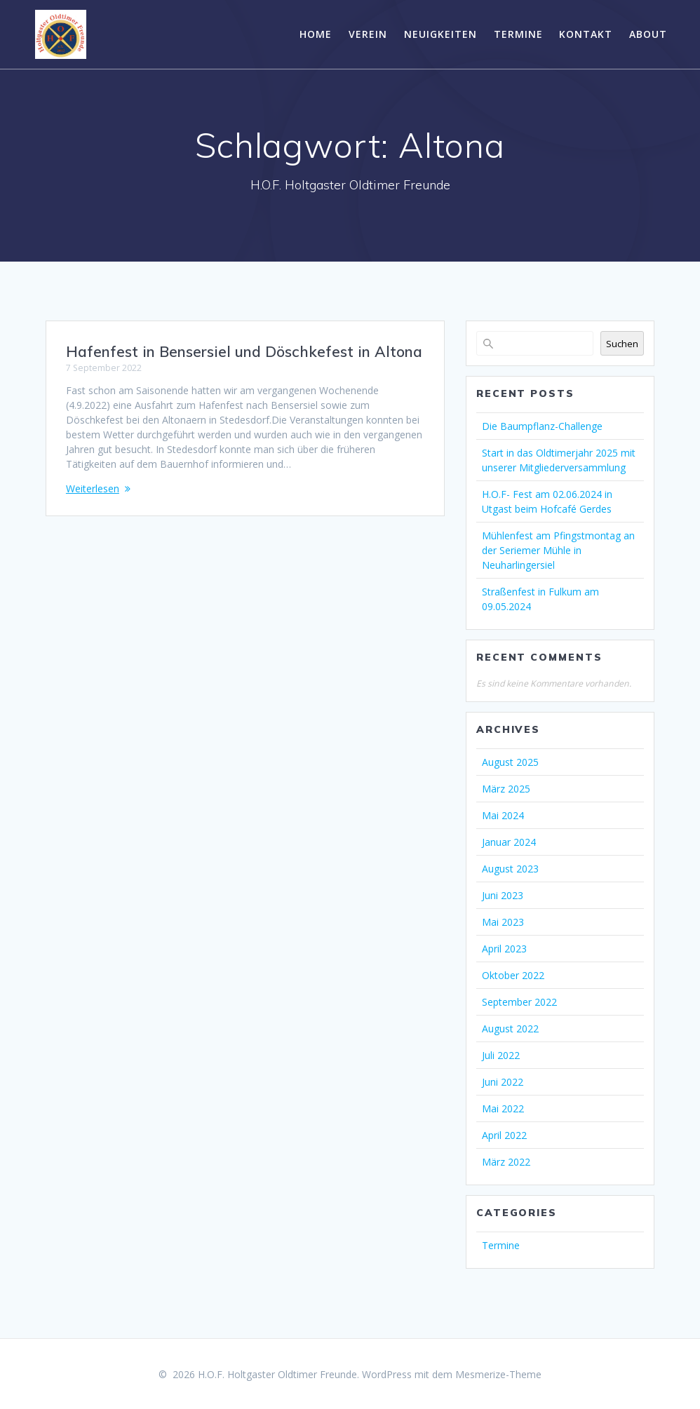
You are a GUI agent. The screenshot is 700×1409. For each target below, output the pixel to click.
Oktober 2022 (513, 975)
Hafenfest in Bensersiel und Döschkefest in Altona (244, 351)
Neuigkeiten (440, 34)
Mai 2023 (503, 922)
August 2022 (510, 1028)
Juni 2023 (502, 895)
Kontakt (585, 34)
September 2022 (519, 1002)
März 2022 (506, 1161)
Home (315, 34)
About (648, 34)
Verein (368, 34)
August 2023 (510, 868)
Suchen (622, 343)
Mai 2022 (503, 1108)
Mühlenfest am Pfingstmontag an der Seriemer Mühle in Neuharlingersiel (558, 550)
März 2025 (506, 788)
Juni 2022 (502, 1081)
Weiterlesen (92, 488)
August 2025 (510, 762)
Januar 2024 (509, 842)
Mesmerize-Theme (498, 1374)
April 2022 (504, 1135)
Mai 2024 (503, 815)
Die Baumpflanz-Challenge (542, 426)
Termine (518, 34)
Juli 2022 (501, 1055)
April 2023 (504, 948)
